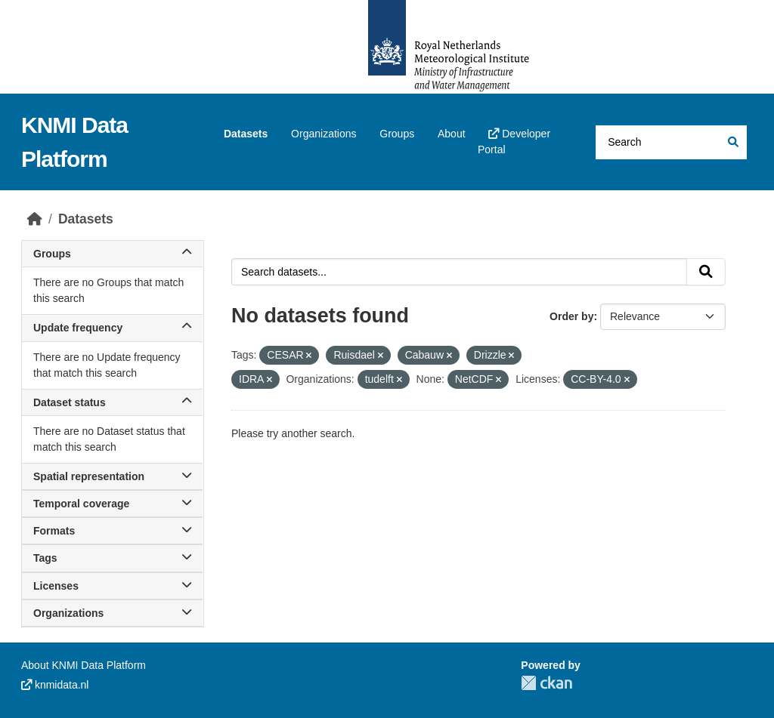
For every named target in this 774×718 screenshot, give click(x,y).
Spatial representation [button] (112, 476)
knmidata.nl (54, 685)
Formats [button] (112, 531)
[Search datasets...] (671, 142)
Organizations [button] (112, 613)
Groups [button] (112, 253)
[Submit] (732, 142)
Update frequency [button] (112, 327)
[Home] (34, 218)
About (452, 134)
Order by (571, 316)
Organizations (323, 134)
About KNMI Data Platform (83, 665)
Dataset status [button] (112, 402)
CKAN (546, 683)
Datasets (246, 134)
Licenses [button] (112, 586)
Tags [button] (112, 558)
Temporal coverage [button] (112, 503)
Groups (396, 134)
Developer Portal (514, 142)
